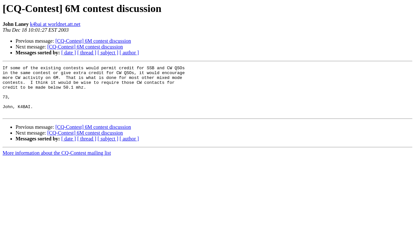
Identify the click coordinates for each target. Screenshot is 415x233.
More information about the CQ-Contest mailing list (57, 162)
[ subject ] (108, 52)
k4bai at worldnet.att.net (55, 24)
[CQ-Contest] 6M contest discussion (93, 41)
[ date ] (68, 52)
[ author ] (129, 52)
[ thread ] (86, 52)
